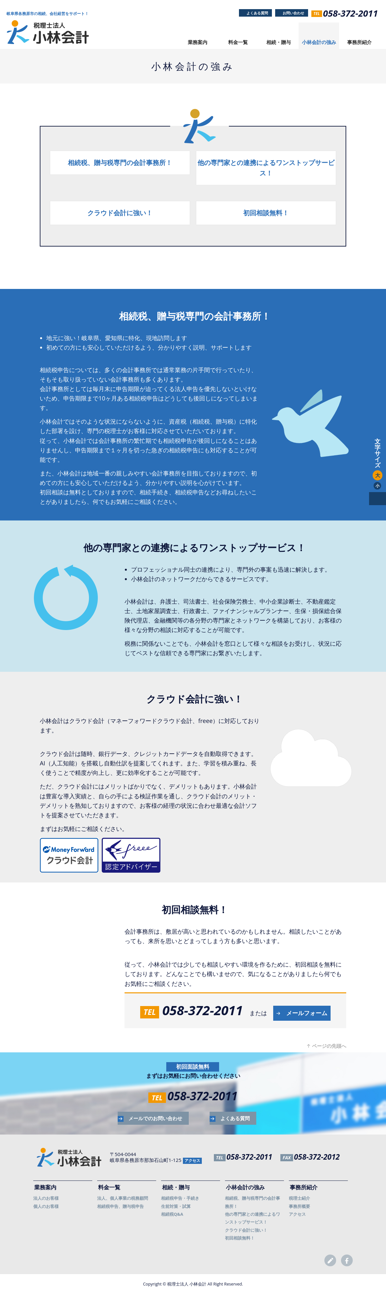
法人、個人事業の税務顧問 (122, 1198)
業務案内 (197, 42)
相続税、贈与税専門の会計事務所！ (120, 162)
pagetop (377, 498)
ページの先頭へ (329, 1046)
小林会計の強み (319, 42)
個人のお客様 (46, 1206)
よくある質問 (257, 12)
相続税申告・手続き (180, 1198)
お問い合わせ (293, 12)
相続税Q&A (172, 1214)
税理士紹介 (299, 1198)
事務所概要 (299, 1206)
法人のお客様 (46, 1198)
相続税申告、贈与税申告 (120, 1206)
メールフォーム (306, 1013)
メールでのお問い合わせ (155, 1118)
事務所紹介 (359, 42)
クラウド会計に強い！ (120, 212)
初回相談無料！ (266, 212)
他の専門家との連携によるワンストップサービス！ (266, 167)
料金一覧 (238, 42)
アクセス (192, 1160)
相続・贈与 (278, 42)
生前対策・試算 (176, 1206)
